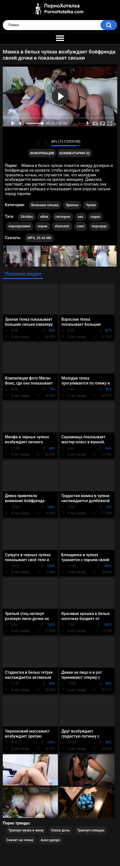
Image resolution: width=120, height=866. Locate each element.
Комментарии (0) (75, 153)
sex (80, 217)
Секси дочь (60, 830)
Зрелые (72, 205)
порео (95, 217)
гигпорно (62, 217)
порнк (42, 226)
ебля (44, 217)
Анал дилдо (50, 840)
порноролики (19, 226)
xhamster (62, 226)
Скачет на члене (19, 840)
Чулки (91, 205)
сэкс (80, 226)
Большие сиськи (45, 205)
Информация (42, 153)
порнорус (99, 226)
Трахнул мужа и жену (26, 830)
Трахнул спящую (90, 830)
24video (27, 217)
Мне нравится (38, 143)
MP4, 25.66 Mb (39, 238)
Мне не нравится (45, 143)
